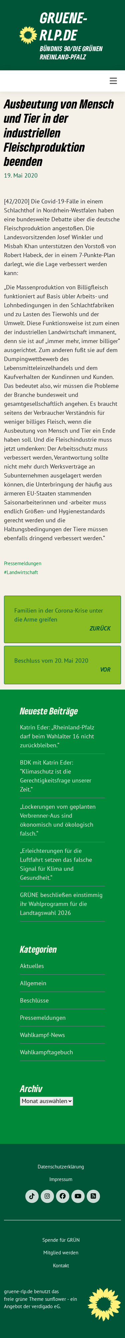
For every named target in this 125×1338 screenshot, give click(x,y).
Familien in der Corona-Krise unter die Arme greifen (62, 620)
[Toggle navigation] (113, 81)
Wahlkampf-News (42, 1035)
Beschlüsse (34, 1000)
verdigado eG (46, 1306)
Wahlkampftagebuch (46, 1052)
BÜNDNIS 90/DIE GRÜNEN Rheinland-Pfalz (71, 52)
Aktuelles (32, 966)
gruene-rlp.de (64, 26)
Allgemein (33, 983)
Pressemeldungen (22, 563)
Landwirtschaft (22, 572)
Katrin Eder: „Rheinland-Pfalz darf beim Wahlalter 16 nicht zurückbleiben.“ (57, 736)
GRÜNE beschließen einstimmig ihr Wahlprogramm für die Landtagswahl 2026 (61, 904)
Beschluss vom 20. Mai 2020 (62, 665)
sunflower (55, 1299)
